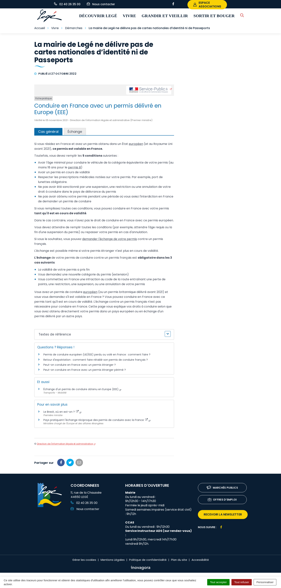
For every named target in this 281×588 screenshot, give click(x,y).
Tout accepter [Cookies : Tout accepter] (218, 582)
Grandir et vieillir (165, 15)
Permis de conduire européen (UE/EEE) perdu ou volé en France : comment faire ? (96, 354)
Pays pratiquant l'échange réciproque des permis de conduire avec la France (95, 420)
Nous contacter (85, 509)
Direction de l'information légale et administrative (65, 443)
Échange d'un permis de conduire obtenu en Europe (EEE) (81, 389)
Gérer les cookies (84, 560)
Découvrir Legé (98, 15)
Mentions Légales (113, 560)
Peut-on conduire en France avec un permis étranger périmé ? (84, 370)
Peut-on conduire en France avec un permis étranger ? (79, 365)
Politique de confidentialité (148, 560)
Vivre (129, 15)
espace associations (207, 5)
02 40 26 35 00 (84, 503)
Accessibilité (200, 560)
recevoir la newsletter (223, 514)
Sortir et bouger (214, 15)
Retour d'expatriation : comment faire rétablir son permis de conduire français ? (95, 360)
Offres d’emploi (222, 500)
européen (136, 144)
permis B (74, 167)
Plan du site (179, 560)
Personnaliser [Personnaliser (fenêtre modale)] (265, 582)
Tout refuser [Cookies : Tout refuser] (241, 582)
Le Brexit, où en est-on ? (61, 412)
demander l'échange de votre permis (109, 239)
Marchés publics (222, 488)
